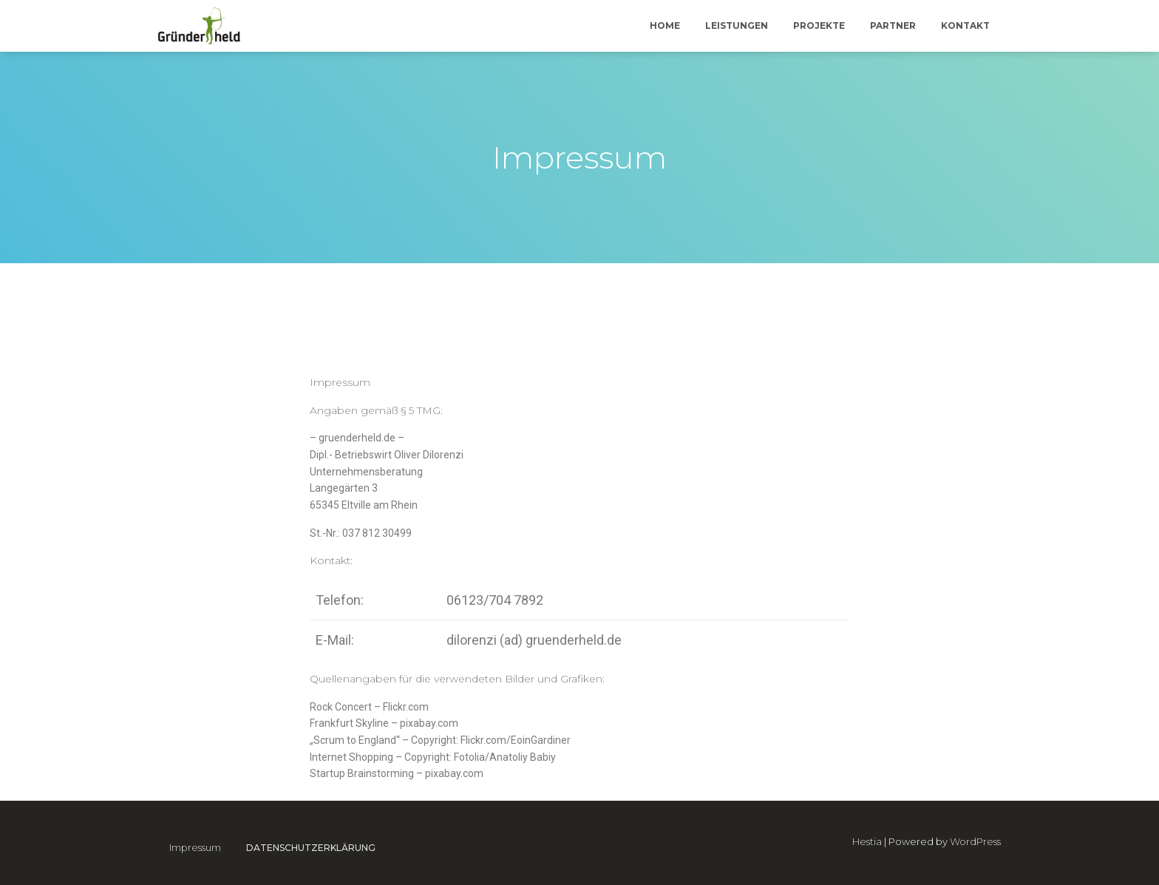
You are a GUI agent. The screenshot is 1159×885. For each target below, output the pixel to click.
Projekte (819, 25)
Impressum (195, 847)
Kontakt (965, 25)
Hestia (867, 841)
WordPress (975, 841)
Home (665, 25)
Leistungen (736, 25)
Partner (893, 25)
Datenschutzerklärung (310, 847)
